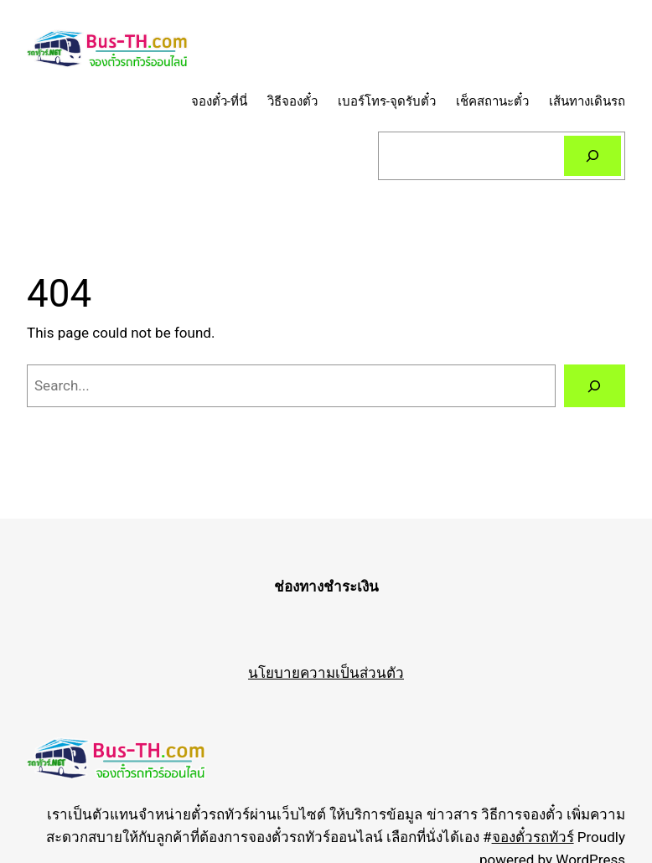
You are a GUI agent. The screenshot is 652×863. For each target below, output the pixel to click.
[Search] (592, 156)
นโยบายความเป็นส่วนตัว (326, 672)
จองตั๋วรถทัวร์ (533, 837)
